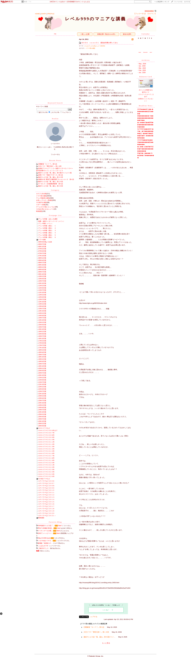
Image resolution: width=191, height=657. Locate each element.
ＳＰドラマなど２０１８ (46, 508)
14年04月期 (42, 315)
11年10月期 (42, 292)
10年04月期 (42, 279)
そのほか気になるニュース (45, 209)
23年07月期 (42, 400)
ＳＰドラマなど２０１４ (46, 499)
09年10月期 (42, 274)
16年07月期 (42, 336)
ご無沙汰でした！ (44, 548)
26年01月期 (42, 423)
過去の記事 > (127, 34)
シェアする (93, 617)
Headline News (146, 106)
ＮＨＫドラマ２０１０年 (46, 439)
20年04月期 (42, 370)
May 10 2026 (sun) (44, 538)
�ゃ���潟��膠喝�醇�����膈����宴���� (145, 125)
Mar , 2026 (142, 68)
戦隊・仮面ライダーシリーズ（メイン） (51, 221)
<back (139, 52)
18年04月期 (42, 352)
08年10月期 (42, 265)
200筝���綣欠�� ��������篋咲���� (145, 111)
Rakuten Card (145, 77)
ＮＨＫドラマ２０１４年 (46, 449)
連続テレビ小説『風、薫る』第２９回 (50, 181)
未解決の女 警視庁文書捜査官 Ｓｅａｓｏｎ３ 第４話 (56, 179)
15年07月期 (42, 327)
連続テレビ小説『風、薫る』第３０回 (50, 177)
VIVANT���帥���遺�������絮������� (145, 142)
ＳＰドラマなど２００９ (46, 488)
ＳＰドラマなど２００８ (46, 486)
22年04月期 (42, 389)
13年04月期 (42, 306)
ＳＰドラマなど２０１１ (46, 492)
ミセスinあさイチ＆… (45, 540)
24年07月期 (42, 410)
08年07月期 (42, 262)
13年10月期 (42, 311)
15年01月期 (42, 322)
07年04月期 (42, 251)
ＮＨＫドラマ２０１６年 (46, 453)
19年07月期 (42, 364)
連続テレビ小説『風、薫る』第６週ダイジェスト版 (55, 173)
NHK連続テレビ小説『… (46, 525)
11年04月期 (42, 288)
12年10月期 (42, 302)
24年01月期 (42, 405)
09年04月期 (42, 269)
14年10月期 (42, 320)
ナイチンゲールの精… (45, 531)
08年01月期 (42, 258)
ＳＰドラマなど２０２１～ (47, 515)
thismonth (145, 52)
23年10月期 (42, 403)
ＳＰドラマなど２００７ (46, 483)
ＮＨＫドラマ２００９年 (46, 437)
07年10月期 (42, 256)
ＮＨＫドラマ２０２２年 (46, 467)
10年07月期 (42, 281)
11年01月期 (42, 285)
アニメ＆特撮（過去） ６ (47, 237)
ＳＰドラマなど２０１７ (46, 506)
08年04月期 (42, 260)
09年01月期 (42, 267)
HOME (37, 14)
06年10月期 (42, 246)
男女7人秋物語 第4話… (45, 528)
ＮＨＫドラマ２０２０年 (46, 463)
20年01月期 (42, 368)
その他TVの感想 (41, 202)
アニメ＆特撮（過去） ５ (47, 235)
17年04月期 (42, 343)
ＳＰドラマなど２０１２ (46, 495)
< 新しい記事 (85, 34)
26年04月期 (42, 426)
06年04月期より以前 (45, 242)
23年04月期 (42, 398)
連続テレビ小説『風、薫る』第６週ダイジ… (99, 637)
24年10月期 (42, 412)
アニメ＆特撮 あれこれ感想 (47, 219)
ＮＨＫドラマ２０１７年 (46, 456)
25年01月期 (42, 414)
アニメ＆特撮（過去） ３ (47, 230)
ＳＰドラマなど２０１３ (46, 497)
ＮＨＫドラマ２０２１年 (46, 465)
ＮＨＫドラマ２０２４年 (46, 472)
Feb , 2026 (142, 70)
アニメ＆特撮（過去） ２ (47, 228)
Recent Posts (55, 160)
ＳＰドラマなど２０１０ (46, 490)
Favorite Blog (55, 522)
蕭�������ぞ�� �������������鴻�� (145, 118)
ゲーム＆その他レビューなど (45, 207)
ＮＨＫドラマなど (44, 428)
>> (161, 2)
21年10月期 (42, 384)
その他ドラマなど (44, 479)
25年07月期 (42, 419)
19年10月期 (42, 366)
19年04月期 (42, 361)
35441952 (149, 11)
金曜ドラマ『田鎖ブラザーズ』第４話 (50, 175)
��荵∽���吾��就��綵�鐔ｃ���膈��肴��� (145, 136)
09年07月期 (42, 272)
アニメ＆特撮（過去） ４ (47, 233)
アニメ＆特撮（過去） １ (47, 226)
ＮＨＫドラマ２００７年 (46, 433)
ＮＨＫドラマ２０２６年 (46, 476)
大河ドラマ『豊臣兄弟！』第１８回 (49, 166)
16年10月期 (42, 338)
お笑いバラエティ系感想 (44, 200)
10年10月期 (42, 283)
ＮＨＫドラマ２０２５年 (46, 474)
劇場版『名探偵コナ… (45, 543)
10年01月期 (42, 276)
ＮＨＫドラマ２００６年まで (47, 430)
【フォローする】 (140, 14)
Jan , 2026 (142, 72)
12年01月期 (42, 295)
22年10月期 (42, 394)
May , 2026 (142, 64)
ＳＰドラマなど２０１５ (46, 502)
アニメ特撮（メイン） (45, 223)
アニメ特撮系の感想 (42, 198)
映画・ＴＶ (27, 2)
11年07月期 (42, 290)
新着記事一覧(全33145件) (106, 34)
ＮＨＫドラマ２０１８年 (46, 458)
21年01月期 (42, 377)
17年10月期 (42, 348)
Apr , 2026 (142, 66)
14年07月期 (42, 318)
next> (151, 52)
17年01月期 (42, 341)
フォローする (55, 154)
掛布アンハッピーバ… (45, 533)
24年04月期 (42, 407)
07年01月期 (42, 249)
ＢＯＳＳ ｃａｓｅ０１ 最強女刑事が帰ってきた (99, 43)
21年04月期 (42, 380)
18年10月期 (42, 357)
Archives (146, 60)
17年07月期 (42, 345)
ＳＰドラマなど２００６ (46, 481)
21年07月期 (42, 382)
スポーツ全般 (40, 205)
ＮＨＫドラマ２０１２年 (46, 444)
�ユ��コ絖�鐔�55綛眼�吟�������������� (145, 149)
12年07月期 (42, 299)
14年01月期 (42, 313)
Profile (55, 119)
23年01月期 (42, 396)
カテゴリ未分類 (41, 194)
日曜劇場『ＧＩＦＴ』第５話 (47, 164)
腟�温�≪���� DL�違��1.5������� (145, 155)
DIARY (43, 14)
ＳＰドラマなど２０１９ (46, 511)
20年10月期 (42, 375)
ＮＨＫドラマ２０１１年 (46, 442)
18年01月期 (42, 350)
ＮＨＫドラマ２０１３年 (46, 446)
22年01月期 (42, 387)
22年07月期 (42, 391)
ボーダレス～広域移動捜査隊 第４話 (50, 184)
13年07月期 (42, 308)
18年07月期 (42, 354)
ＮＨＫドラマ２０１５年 (46, 451)
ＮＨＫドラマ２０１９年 (46, 460)
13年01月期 (42, 304)
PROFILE (51, 14)
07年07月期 (42, 253)
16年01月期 (42, 331)
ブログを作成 (178, 2)
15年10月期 (42, 329)
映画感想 (39, 211)
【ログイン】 (151, 14)
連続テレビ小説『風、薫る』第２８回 (50, 186)
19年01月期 (42, 359)
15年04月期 (42, 325)
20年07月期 (42, 373)
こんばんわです (43, 546)
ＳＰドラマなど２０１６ (46, 504)
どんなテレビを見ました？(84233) (94, 46)
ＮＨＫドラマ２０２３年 (46, 469)
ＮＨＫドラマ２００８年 (46, 435)
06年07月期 (42, 244)
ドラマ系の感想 (41, 196)
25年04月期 (42, 417)
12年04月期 (42, 297)
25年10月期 (42, 421)
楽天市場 (187, 2)
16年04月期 (42, 334)
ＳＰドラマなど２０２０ (46, 513)
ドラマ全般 (42, 239)
